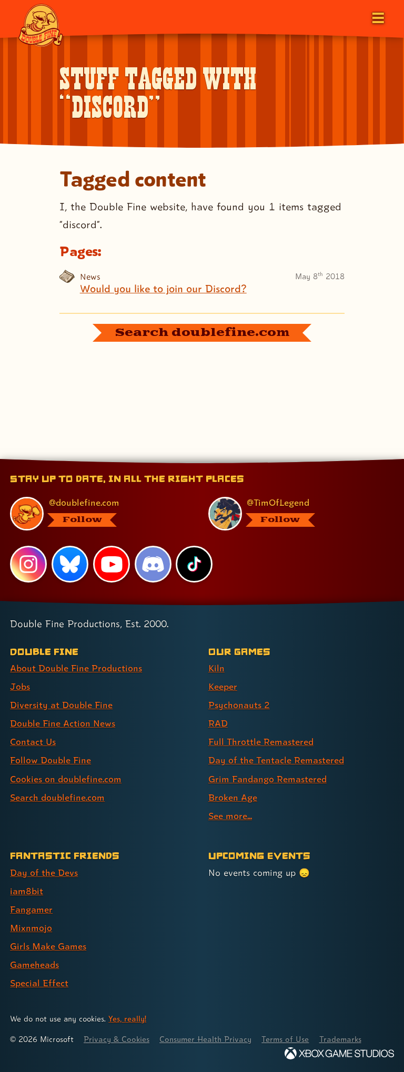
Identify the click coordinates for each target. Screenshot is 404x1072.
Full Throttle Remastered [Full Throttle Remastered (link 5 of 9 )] (261, 741)
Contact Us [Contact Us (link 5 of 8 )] (33, 741)
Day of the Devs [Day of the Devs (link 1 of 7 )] (44, 872)
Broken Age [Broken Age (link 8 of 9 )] (232, 797)
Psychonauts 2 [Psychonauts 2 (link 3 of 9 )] (239, 704)
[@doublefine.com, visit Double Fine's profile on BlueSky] (96, 513)
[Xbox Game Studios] (339, 1053)
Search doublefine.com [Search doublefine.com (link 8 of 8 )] (57, 797)
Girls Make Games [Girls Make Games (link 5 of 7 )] (48, 946)
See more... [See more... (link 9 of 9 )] (230, 815)
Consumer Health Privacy (205, 1039)
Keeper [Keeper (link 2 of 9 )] (222, 686)
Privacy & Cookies (116, 1039)
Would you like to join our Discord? (163, 289)
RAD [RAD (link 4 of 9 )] (218, 723)
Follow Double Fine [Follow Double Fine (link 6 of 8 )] (50, 759)
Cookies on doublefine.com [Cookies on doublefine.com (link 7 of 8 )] (66, 778)
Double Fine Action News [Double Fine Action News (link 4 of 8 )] (62, 723)
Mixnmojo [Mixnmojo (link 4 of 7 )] (31, 927)
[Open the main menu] (377, 17)
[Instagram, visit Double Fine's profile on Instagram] (28, 564)
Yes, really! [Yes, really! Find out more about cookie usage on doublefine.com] (127, 1018)
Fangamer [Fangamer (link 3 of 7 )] (31, 909)
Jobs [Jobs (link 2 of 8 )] (20, 686)
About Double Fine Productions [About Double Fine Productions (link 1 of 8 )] (76, 667)
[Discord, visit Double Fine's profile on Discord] (153, 564)
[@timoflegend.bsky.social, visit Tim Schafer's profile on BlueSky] (294, 513)
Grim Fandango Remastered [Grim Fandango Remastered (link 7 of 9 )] (267, 778)
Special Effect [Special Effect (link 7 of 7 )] (39, 982)
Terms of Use (285, 1039)
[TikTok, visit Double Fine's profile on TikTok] (194, 564)
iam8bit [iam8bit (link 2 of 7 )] (26, 890)
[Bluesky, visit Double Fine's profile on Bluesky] (70, 564)
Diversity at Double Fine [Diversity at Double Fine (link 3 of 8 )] (61, 704)
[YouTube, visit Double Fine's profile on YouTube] (111, 564)
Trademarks (340, 1039)
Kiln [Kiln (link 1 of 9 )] (216, 667)
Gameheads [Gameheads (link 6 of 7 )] (34, 964)
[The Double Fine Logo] (40, 24)
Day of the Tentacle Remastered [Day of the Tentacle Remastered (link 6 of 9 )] (276, 759)
